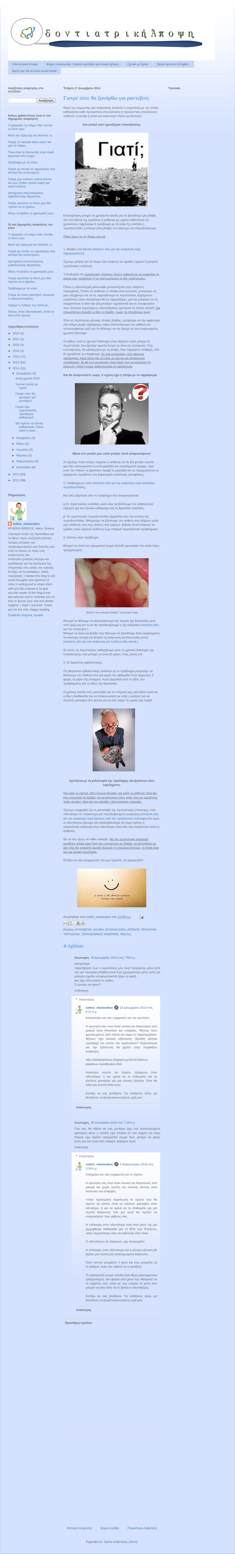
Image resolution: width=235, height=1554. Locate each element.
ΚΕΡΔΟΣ (133, 929)
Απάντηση (81, 990)
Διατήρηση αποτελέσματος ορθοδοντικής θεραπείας (25, 194)
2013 (16, 474)
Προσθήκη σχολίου (78, 1323)
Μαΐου (20, 443)
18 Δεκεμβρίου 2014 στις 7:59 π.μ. (113, 957)
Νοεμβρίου (24, 438)
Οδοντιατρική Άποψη (25, 64)
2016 (16, 356)
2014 (16, 368)
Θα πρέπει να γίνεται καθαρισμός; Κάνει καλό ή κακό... (29, 427)
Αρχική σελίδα (109, 1528)
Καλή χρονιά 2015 (27, 378)
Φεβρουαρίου (25, 461)
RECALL (126, 934)
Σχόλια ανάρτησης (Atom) (121, 1541)
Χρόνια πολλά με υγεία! (26, 386)
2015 (16, 362)
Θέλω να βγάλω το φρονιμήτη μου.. (31, 213)
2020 (16, 345)
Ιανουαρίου (24, 467)
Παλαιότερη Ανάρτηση (142, 1528)
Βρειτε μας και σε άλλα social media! (34, 71)
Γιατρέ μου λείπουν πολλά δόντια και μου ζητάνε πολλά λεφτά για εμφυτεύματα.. (30, 182)
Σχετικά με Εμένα (137, 64)
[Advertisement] (111, 1477)
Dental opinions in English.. (173, 64)
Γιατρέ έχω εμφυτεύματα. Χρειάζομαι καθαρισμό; (26, 412)
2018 (16, 351)
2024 (16, 333)
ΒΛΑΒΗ (99, 929)
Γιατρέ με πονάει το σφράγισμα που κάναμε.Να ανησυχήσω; (31, 170)
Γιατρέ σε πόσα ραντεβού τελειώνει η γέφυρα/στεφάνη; (31, 296)
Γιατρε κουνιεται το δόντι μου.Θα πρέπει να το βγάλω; (29, 205)
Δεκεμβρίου (24, 373)
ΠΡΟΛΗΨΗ (148, 929)
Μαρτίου (22, 455)
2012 (16, 480)
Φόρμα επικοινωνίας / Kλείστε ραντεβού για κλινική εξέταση (82, 64)
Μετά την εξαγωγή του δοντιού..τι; (30, 135)
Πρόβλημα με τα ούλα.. (23, 162)
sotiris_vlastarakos (99, 1007)
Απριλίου (22, 449)
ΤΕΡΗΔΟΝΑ (71, 934)
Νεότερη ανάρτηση (79, 1528)
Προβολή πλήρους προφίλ (25, 615)
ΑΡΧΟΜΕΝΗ (83, 929)
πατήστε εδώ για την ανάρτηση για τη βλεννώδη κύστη (100, 641)
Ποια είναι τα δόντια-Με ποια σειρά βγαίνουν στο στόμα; (31, 154)
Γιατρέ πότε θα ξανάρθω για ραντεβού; (25, 397)
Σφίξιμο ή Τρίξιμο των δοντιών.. (29, 305)
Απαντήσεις (86, 999)
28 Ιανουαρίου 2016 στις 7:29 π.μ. (113, 1122)
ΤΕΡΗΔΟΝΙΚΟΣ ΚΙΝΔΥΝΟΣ (100, 934)
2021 (16, 339)
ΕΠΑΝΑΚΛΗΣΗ (115, 929)
